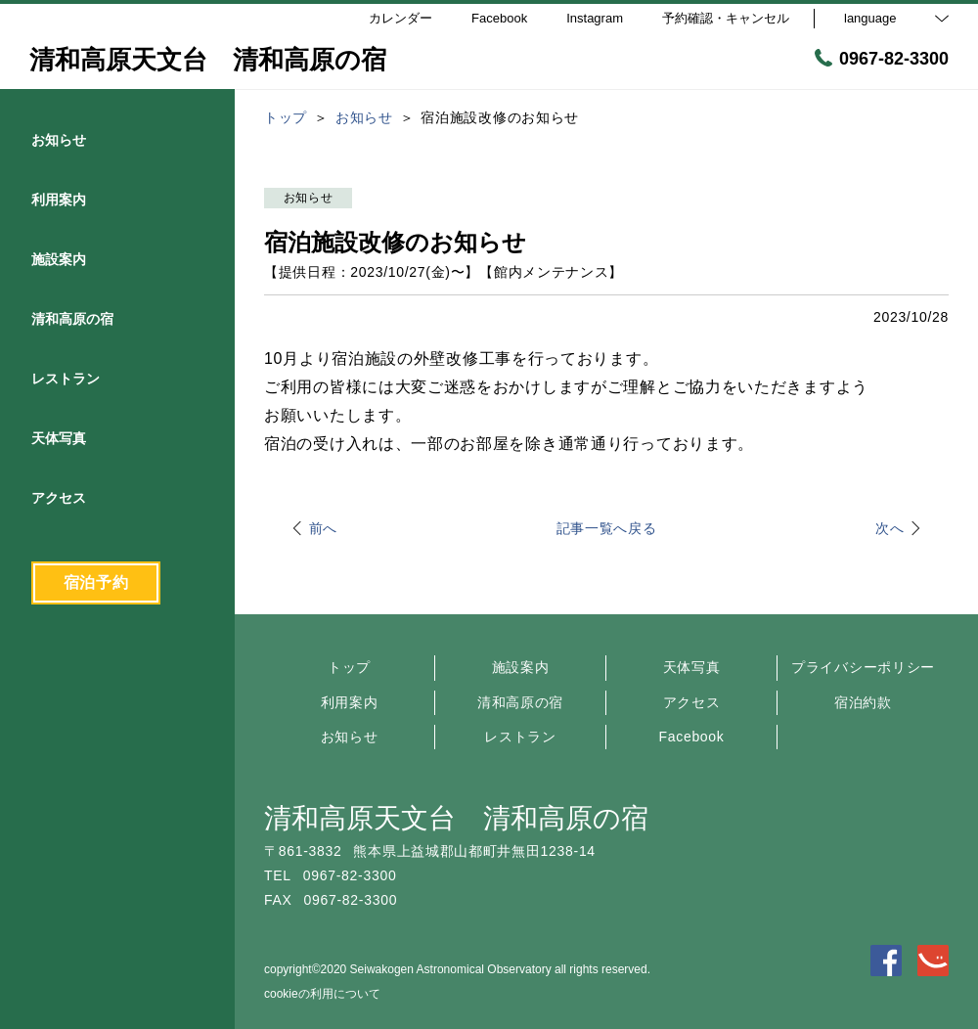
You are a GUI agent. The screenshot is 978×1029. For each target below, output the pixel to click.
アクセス (692, 702)
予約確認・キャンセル (725, 18)
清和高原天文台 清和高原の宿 (456, 818)
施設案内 (521, 667)
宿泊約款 (863, 702)
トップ (349, 667)
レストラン (520, 736)
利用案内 (349, 702)
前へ (323, 528)
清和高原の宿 (520, 702)
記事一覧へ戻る (606, 528)
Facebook (691, 736)
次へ (889, 528)
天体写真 (692, 667)
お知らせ (349, 736)
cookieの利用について (322, 994)
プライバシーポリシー (863, 667)
